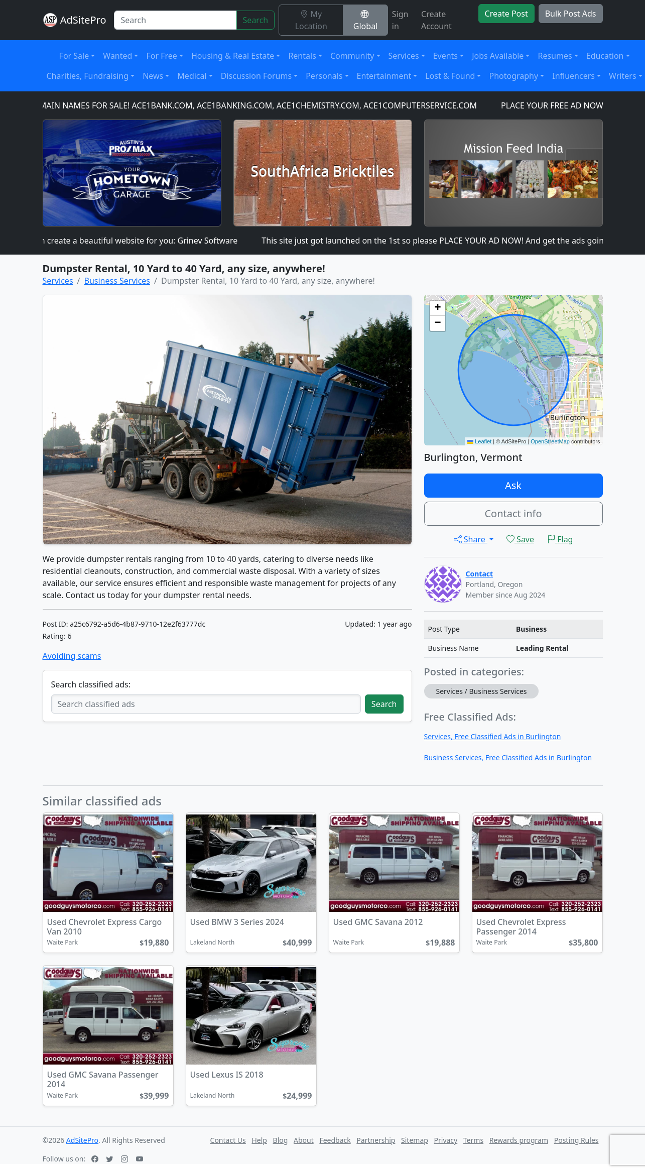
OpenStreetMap (550, 441)
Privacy (446, 1140)
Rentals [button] (302, 55)
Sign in (400, 20)
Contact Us (228, 1140)
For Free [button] (161, 55)
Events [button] (445, 55)
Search (256, 20)
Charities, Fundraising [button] (88, 75)
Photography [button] (513, 75)
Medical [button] (191, 75)
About (304, 1140)
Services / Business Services (481, 691)
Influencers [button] (573, 75)
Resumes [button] (555, 55)
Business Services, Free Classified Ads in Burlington (508, 757)
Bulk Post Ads (570, 13)
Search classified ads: (91, 684)
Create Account (436, 20)
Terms (473, 1140)
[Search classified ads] (206, 704)
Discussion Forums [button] (256, 75)
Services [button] (404, 55)
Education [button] (605, 55)
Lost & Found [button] (450, 75)
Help (259, 1140)
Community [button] (352, 55)
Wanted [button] (117, 55)
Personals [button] (324, 75)
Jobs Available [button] (498, 55)
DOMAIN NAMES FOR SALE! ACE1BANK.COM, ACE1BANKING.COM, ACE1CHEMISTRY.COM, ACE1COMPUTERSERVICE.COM (257, 105)
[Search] (175, 20)
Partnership (375, 1140)
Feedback (334, 1140)
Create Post (506, 13)
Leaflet (479, 441)
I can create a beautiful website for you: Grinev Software (137, 240)
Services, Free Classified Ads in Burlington (492, 736)
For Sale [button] (74, 55)
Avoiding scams (72, 655)
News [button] (153, 75)
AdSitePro (83, 20)
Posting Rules (576, 1140)
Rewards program (518, 1140)
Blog (280, 1140)
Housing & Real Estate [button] (232, 55)
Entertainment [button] (384, 75)
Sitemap (414, 1140)
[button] (437, 308)
